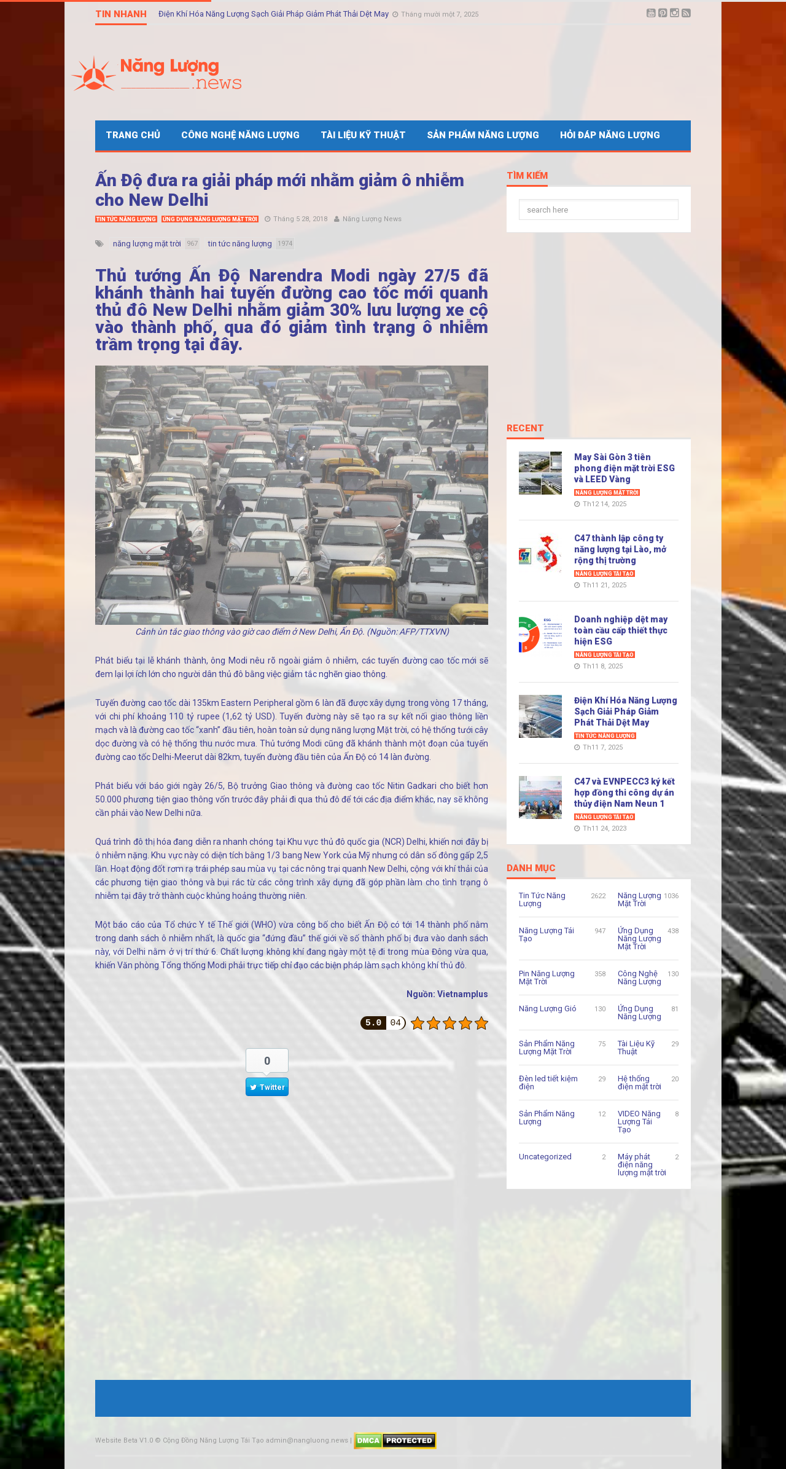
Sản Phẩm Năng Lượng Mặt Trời (547, 1048)
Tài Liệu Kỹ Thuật (363, 135)
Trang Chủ (133, 135)
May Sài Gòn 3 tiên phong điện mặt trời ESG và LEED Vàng (624, 468)
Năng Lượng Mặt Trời (607, 493)
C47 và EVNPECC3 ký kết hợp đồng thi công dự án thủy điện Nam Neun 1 (624, 793)
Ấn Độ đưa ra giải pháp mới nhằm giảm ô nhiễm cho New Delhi (279, 190)
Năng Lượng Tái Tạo (604, 574)
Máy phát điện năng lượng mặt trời (642, 1165)
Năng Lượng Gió (548, 1009)
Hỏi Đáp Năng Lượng (610, 135)
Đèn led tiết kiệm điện (548, 1083)
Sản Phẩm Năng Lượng (483, 135)
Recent (525, 429)
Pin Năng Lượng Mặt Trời (547, 977)
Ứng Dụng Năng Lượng (639, 1012)
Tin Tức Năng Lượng (126, 219)
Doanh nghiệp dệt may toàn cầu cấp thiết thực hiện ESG (620, 630)
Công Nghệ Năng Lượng (240, 135)
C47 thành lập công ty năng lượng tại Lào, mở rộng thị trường (620, 549)
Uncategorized (545, 1157)
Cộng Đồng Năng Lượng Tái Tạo (213, 1440)
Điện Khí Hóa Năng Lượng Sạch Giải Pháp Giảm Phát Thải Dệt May (274, 13)
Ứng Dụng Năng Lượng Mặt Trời (210, 219)
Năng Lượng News (372, 219)
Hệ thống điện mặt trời (639, 1083)
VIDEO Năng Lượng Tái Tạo (639, 1122)
